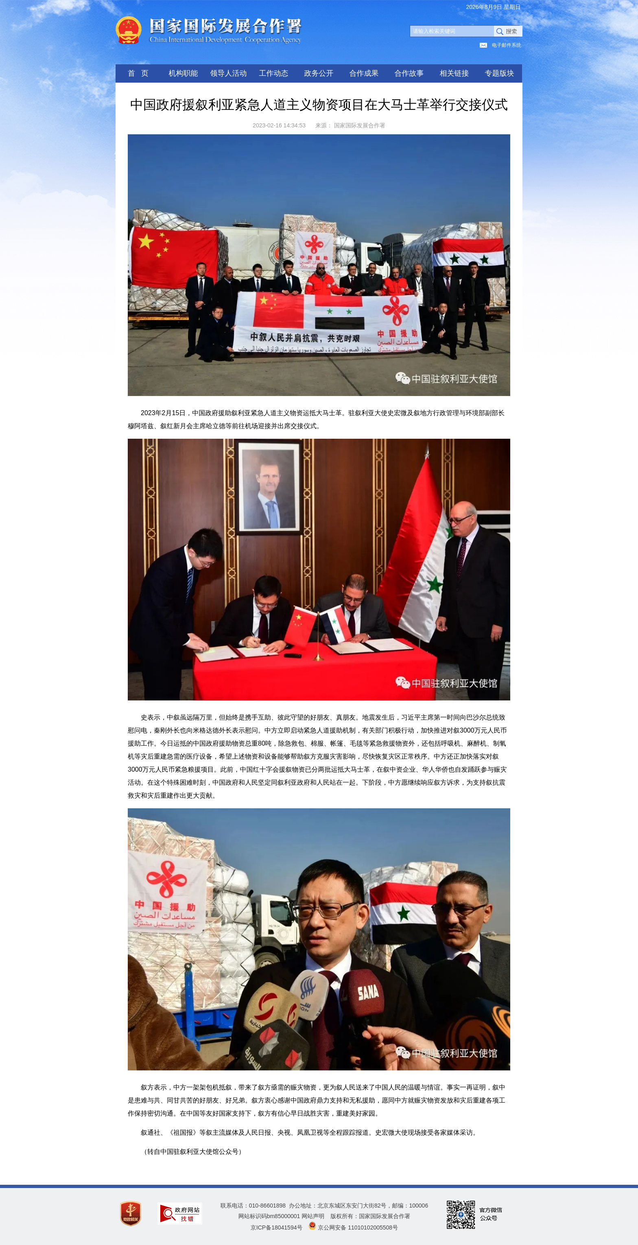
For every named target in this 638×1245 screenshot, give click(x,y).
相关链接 (454, 73)
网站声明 (313, 1216)
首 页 (138, 73)
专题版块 (499, 73)
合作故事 (409, 73)
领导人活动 (228, 73)
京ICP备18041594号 (277, 1227)
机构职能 (183, 73)
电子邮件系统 (506, 45)
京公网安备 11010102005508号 (358, 1227)
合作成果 (364, 73)
